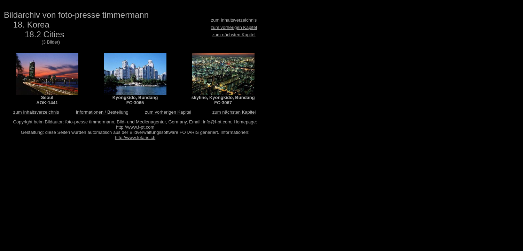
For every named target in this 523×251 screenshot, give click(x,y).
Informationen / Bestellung (102, 112)
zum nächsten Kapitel (233, 34)
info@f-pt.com (217, 121)
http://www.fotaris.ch (135, 137)
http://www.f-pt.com (135, 127)
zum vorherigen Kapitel (234, 27)
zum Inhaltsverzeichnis (234, 20)
